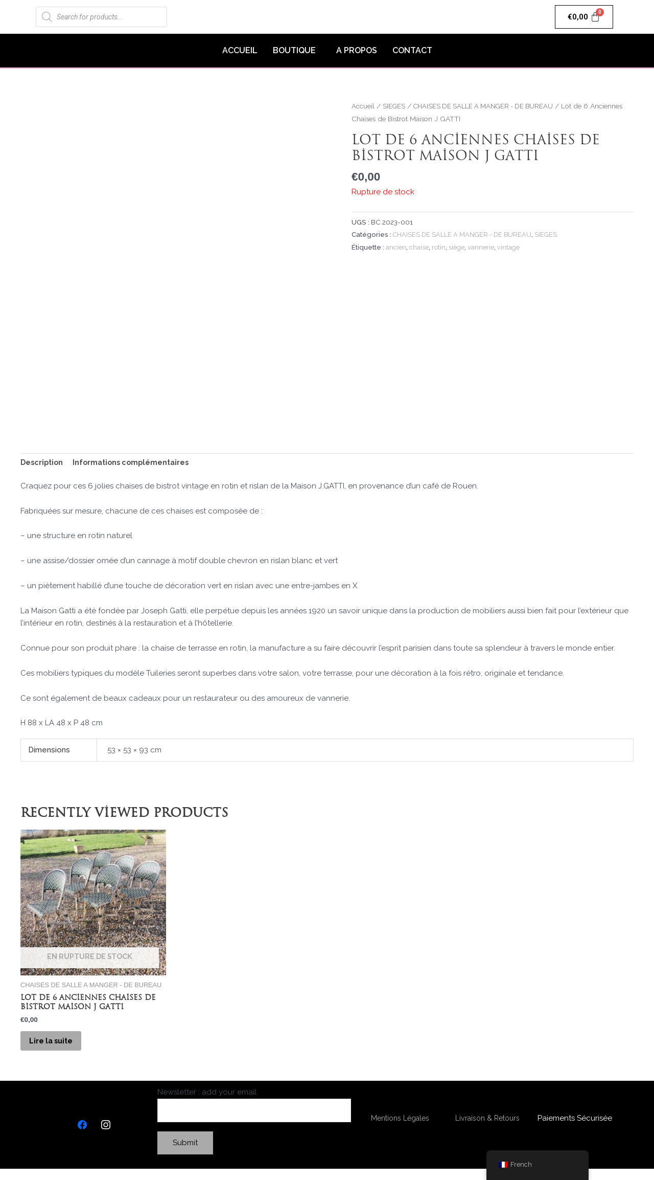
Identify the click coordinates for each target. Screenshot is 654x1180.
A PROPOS (356, 50)
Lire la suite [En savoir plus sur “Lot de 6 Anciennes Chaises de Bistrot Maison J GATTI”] (59, 1047)
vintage (509, 247)
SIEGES (394, 106)
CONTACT (412, 50)
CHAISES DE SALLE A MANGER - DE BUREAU (488, 106)
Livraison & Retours (487, 1128)
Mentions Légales (400, 1128)
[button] (297, 50)
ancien (396, 247)
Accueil (363, 106)
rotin (439, 247)
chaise (419, 247)
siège (457, 247)
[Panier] (584, 17)
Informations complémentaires (136, 463)
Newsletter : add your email (254, 1115)
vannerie (482, 247)
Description (42, 463)
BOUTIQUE (294, 50)
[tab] (42, 463)
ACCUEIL (240, 50)
